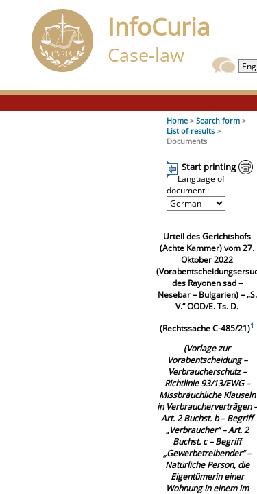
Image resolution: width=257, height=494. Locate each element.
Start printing (209, 167)
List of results (191, 131)
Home (177, 120)
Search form (218, 120)
